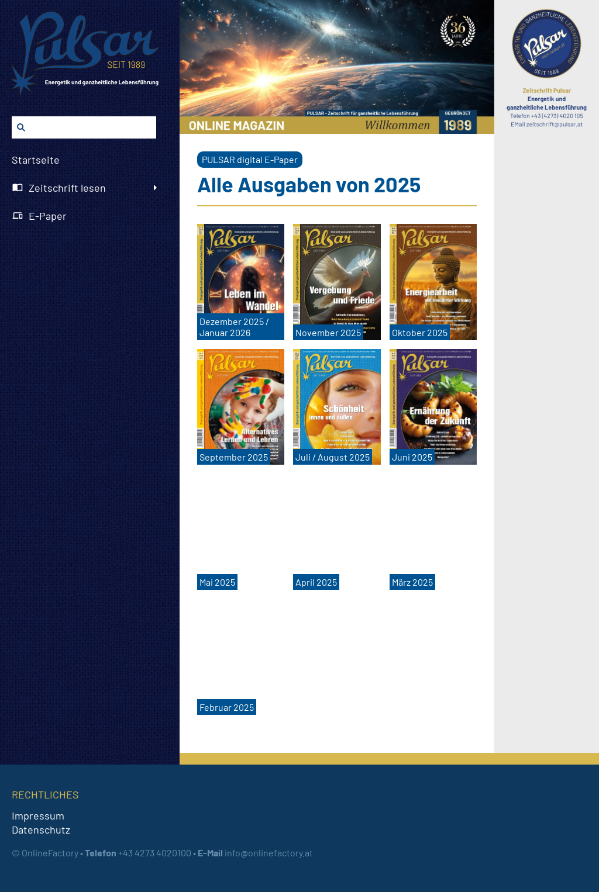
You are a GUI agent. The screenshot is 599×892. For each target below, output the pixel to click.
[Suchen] (84, 127)
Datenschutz (41, 829)
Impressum (38, 815)
